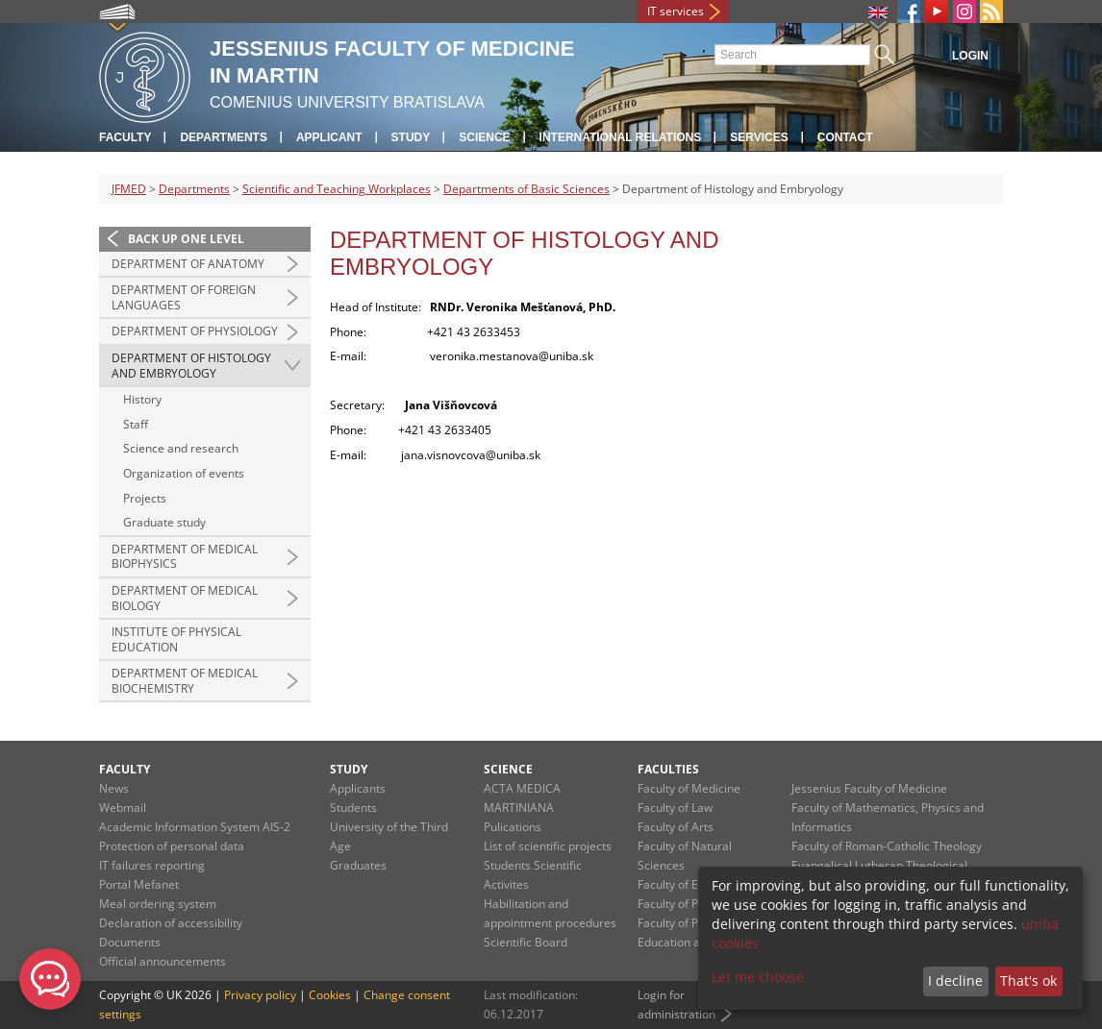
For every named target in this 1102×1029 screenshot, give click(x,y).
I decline (955, 980)
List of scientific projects (548, 846)
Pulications (512, 827)
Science (484, 137)
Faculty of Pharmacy (691, 903)
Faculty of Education (691, 884)
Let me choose (758, 977)
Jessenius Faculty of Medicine (869, 788)
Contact (845, 137)
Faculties (668, 769)
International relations (620, 137)
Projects (144, 498)
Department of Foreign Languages (184, 297)
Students (353, 807)
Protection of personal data (171, 846)
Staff (135, 424)
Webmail (122, 807)
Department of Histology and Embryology (191, 365)
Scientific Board (525, 942)
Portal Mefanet (139, 884)
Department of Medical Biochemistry (185, 681)
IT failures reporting (152, 865)
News (114, 788)
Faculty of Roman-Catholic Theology (886, 846)
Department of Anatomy (188, 264)
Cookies (330, 995)
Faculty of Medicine (689, 788)
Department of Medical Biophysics (185, 557)
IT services (675, 11)
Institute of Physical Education (176, 639)
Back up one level (186, 239)
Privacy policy (260, 995)
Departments (223, 137)
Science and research (180, 448)
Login (970, 55)
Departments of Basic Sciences (526, 189)
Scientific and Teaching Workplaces (336, 189)
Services (759, 137)
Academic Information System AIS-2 (194, 827)
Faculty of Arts (676, 827)
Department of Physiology (195, 331)
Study (411, 137)
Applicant (329, 137)
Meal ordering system (157, 903)
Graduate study (164, 522)
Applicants (358, 788)
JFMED (129, 189)
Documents (130, 942)
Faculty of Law (675, 807)
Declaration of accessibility (170, 923)
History (142, 399)
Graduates (358, 865)
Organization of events (183, 473)
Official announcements (162, 961)
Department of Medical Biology (185, 598)
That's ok (1028, 980)
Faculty (125, 137)
